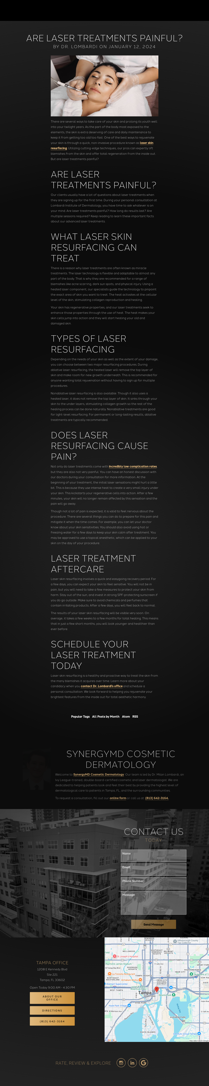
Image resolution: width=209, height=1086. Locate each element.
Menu (192, 10)
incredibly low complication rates (133, 466)
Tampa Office (52, 962)
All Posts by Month (105, 716)
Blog (102, 10)
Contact (174, 10)
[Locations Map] (157, 989)
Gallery (117, 10)
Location (157, 10)
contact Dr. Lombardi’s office (102, 686)
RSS (135, 716)
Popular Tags (80, 716)
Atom (126, 716)
